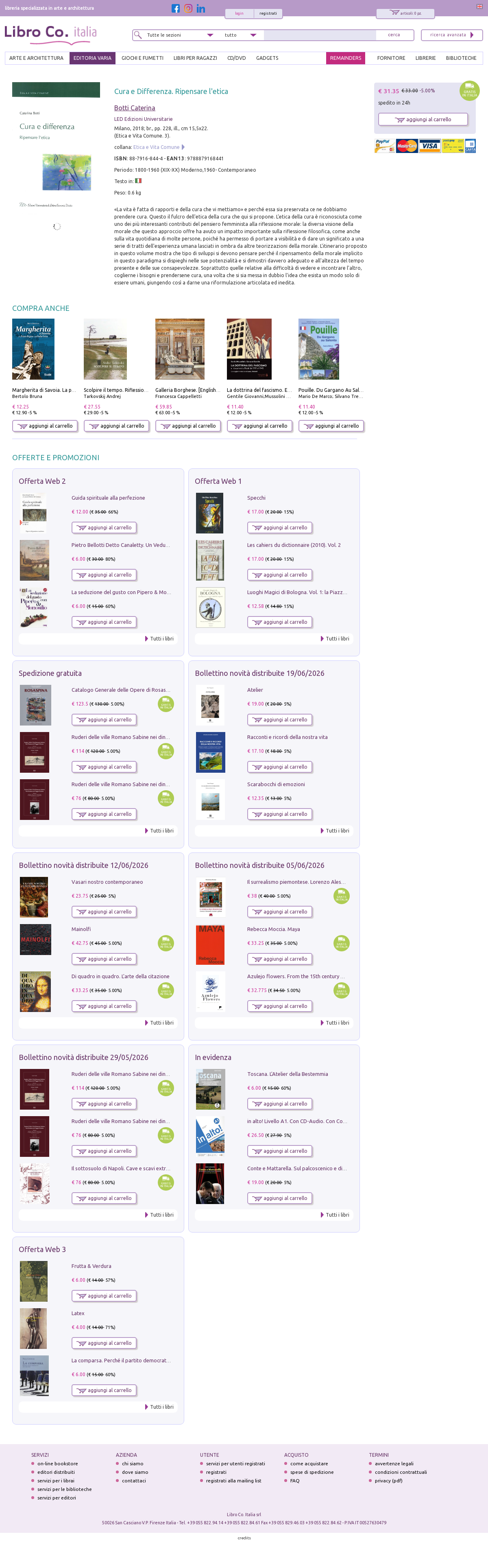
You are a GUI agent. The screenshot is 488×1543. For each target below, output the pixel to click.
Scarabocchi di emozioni (276, 784)
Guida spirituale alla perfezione (108, 497)
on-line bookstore (57, 1463)
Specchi (256, 497)
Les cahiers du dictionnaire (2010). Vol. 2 (294, 545)
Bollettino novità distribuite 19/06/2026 (260, 673)
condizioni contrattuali (401, 1472)
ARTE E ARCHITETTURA (36, 58)
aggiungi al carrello (45, 425)
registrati (268, 13)
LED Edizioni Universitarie (143, 119)
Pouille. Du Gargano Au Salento (334, 390)
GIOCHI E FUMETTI (142, 58)
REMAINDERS (345, 58)
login (239, 13)
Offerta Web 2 (42, 481)
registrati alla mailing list (233, 1480)
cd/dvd (236, 58)
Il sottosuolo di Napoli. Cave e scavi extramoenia (129, 1168)
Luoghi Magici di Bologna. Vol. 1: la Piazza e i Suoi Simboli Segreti (324, 592)
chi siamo (133, 1463)
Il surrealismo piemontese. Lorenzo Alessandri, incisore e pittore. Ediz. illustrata (340, 882)
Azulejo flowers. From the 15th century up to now (305, 976)
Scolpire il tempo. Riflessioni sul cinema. (129, 390)
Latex (78, 1313)
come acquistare (309, 1463)
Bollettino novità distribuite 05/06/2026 (260, 865)
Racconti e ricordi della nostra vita (287, 737)
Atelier (255, 690)
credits (244, 1538)
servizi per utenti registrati (235, 1463)
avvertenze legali (394, 1463)
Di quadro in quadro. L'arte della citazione (121, 976)
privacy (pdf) (389, 1480)
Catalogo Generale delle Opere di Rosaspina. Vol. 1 (132, 690)
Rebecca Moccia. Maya (273, 929)
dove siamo (135, 1472)
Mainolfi (81, 929)
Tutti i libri (162, 638)
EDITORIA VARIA (92, 58)
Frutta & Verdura (91, 1266)
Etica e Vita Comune (156, 147)
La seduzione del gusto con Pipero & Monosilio (127, 592)
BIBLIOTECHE (461, 58)
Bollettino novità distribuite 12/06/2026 (83, 865)
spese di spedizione (312, 1472)
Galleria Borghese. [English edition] (195, 390)
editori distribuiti (56, 1472)
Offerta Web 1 (218, 481)
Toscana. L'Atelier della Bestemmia (287, 1074)
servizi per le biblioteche (64, 1489)
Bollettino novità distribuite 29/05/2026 (83, 1057)
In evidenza (213, 1057)
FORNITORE (391, 58)
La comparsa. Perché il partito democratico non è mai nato (140, 1360)
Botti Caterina (134, 107)
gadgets (267, 58)
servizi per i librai (55, 1480)
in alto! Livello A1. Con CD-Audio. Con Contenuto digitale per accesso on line (337, 1121)
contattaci (134, 1480)
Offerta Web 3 (42, 1249)
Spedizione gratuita (50, 673)
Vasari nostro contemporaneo (107, 882)
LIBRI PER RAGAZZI (195, 58)
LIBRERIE (426, 58)
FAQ (295, 1480)
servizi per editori (56, 1497)
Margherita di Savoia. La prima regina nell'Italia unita (72, 390)
